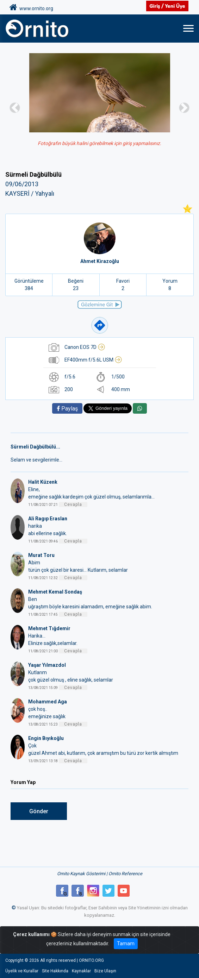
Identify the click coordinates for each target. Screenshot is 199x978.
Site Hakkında (55, 970)
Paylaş (67, 408)
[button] (15, 107)
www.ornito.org (31, 7)
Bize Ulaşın (105, 970)
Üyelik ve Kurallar (21, 970)
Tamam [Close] (126, 943)
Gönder (38, 811)
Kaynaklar (81, 970)
